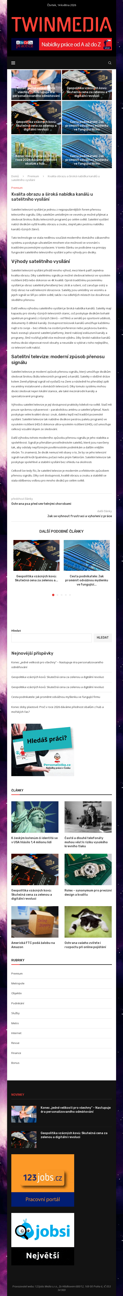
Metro (15, 1023)
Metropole (18, 983)
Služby (15, 1013)
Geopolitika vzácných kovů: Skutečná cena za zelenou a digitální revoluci (87, 92)
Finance (16, 1053)
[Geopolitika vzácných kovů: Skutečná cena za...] (87, 85)
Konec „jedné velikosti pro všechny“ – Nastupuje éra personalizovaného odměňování (36, 92)
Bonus (15, 1063)
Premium (33, 176)
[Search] (110, 63)
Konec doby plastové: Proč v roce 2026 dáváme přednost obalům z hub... (36, 159)
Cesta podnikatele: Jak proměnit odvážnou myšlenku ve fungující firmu (86, 125)
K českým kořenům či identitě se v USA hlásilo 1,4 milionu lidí (34, 840)
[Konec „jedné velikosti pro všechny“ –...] (36, 85)
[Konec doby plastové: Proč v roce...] (36, 151)
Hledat (16, 630)
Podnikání (17, 1003)
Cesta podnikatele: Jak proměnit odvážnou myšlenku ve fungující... (86, 580)
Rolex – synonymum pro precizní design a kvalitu (88, 893)
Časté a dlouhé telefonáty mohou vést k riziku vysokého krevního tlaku (86, 842)
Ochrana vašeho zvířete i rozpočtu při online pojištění (85, 945)
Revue (15, 1043)
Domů (15, 176)
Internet (16, 1033)
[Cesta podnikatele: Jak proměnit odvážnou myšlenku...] (87, 117)
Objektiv (16, 993)
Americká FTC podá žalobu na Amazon (33, 945)
